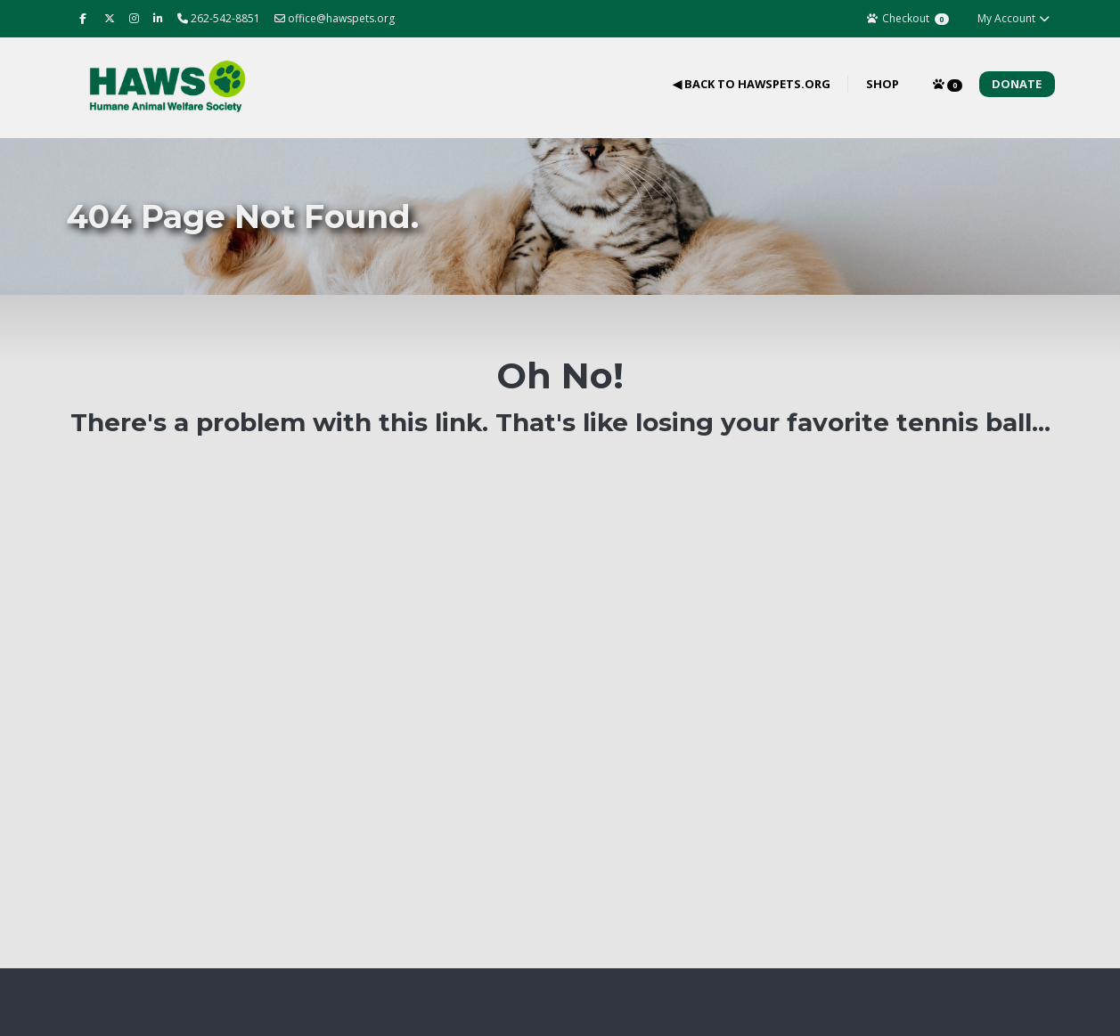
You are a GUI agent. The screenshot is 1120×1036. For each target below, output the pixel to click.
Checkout (907, 18)
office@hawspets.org (334, 18)
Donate (1017, 84)
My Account (1014, 18)
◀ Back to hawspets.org (751, 84)
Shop (882, 84)
